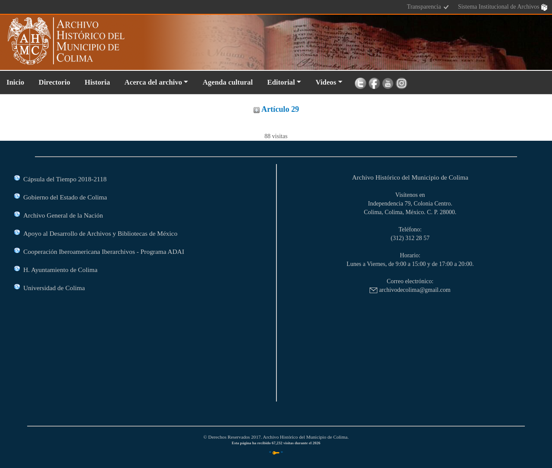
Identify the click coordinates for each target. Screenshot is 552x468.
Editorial (281, 82)
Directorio (54, 82)
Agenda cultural (228, 82)
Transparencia (428, 7)
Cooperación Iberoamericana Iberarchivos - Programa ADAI (103, 251)
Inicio (15, 82)
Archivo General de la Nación (63, 215)
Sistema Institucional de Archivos (503, 7)
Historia (97, 82)
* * (276, 452)
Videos (326, 82)
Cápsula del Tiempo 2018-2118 (65, 179)
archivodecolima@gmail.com (410, 290)
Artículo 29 (276, 109)
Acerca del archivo (153, 82)
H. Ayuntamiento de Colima (60, 269)
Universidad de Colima (54, 287)
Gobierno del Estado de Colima (65, 197)
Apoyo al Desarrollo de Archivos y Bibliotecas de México (100, 233)
